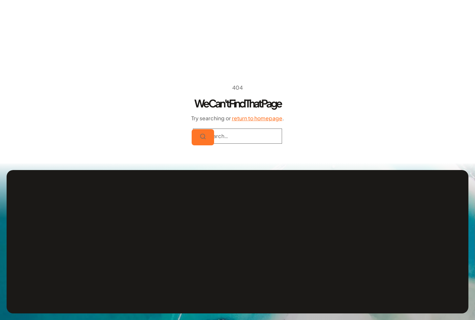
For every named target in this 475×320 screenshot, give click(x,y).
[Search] (203, 137)
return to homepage (257, 118)
